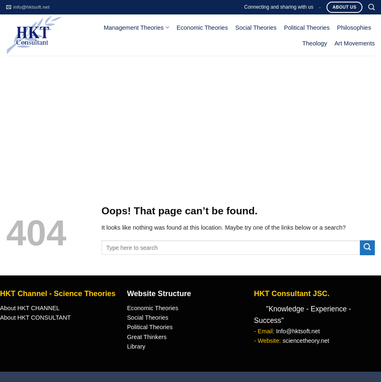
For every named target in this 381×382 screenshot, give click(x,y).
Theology (314, 43)
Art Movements (354, 43)
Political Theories (307, 27)
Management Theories (136, 27)
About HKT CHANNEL (29, 308)
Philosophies (354, 27)
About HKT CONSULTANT (35, 317)
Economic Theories (202, 27)
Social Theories (256, 27)
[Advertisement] (190, 118)
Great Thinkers (147, 337)
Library (136, 346)
